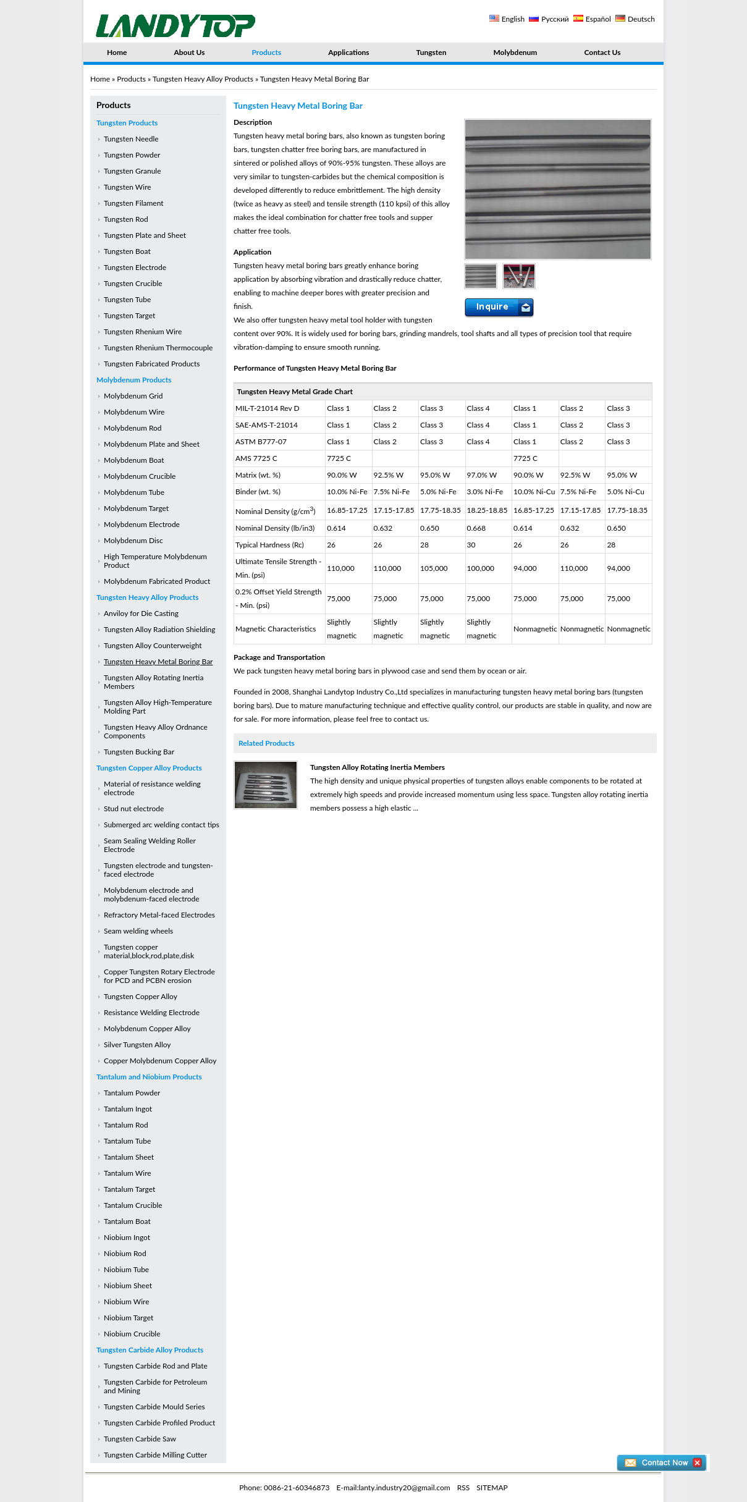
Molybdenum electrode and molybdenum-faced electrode (152, 894)
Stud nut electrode (134, 808)
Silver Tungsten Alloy (137, 1044)
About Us (189, 52)
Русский (555, 18)
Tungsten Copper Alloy (140, 996)
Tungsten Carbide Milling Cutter (155, 1454)
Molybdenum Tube (134, 492)
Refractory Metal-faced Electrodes (159, 914)
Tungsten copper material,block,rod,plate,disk (149, 951)
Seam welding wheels (138, 930)
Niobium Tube (126, 1269)
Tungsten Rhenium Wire (143, 331)
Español (598, 18)
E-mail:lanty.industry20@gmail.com (393, 1487)
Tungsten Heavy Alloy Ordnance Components (156, 731)
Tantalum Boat (127, 1221)
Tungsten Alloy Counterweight (153, 645)
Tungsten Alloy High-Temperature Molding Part (158, 706)
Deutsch (641, 18)
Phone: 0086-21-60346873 (284, 1487)
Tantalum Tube (127, 1140)
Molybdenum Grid (133, 395)
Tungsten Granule (132, 170)
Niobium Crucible (132, 1333)
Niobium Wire (127, 1301)
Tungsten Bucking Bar (139, 751)
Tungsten (431, 52)
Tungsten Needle (131, 138)
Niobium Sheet (128, 1285)
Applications (348, 52)
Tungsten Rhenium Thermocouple (158, 347)
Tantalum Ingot (128, 1108)
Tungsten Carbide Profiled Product (159, 1422)
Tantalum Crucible (133, 1205)
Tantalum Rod (126, 1124)
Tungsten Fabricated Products (152, 363)
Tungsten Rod (126, 219)
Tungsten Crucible (133, 283)
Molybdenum (515, 52)
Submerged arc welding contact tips (161, 824)
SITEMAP (491, 1487)
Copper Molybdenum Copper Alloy (160, 1060)
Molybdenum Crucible (139, 476)
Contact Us (602, 52)
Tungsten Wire (127, 187)
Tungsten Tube (127, 299)
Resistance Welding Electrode (152, 1012)
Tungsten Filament (134, 203)
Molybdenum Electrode (142, 524)
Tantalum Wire (127, 1173)
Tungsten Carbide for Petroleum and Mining (155, 1386)
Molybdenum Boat (134, 460)
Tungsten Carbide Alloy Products (149, 1349)
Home (117, 52)
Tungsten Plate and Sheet (145, 235)
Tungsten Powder (132, 154)
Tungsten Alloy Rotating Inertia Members (153, 682)
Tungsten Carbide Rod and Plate (156, 1365)
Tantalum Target (129, 1189)
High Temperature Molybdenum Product (155, 561)
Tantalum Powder (132, 1092)
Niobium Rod (125, 1253)
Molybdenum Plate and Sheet (152, 444)
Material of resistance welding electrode (152, 788)
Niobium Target (128, 1317)
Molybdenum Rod (133, 427)
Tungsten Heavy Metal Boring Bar (158, 661)
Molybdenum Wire (134, 411)
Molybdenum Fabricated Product (157, 581)
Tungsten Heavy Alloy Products (203, 78)
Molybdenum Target (136, 508)
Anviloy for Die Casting (141, 613)
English (513, 18)
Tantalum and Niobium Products (149, 1076)
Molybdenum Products (134, 379)
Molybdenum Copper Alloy (147, 1028)
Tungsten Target (129, 315)
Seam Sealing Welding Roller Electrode (150, 845)
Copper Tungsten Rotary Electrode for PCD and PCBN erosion (159, 976)
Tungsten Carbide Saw (140, 1438)
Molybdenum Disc (133, 540)
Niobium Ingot (127, 1237)
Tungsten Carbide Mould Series (154, 1406)
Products (267, 52)
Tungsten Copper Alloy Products (149, 767)
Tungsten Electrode (135, 267)
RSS (463, 1487)
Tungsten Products (127, 122)
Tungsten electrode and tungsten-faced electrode (158, 870)
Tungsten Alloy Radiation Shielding (160, 629)
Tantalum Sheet (129, 1157)
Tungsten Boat (127, 251)
